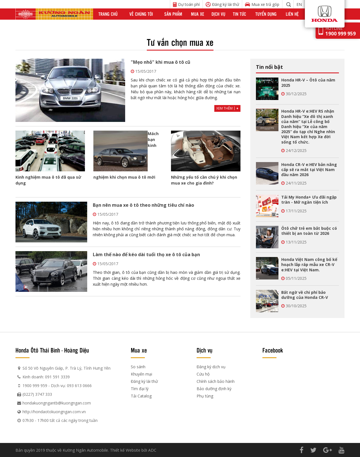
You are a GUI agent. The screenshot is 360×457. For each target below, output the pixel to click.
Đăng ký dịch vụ (211, 366)
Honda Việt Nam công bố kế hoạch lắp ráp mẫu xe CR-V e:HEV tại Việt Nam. (309, 264)
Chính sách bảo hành (216, 381)
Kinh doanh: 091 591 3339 (46, 376)
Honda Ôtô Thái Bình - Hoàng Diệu (52, 350)
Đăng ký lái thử (144, 381)
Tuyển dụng (265, 14)
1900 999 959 (34, 385)
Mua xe (197, 14)
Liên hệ (292, 14)
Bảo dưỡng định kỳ (214, 388)
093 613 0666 (79, 385)
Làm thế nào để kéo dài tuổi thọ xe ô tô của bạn (146, 254)
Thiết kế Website (125, 450)
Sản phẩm (173, 14)
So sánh (138, 366)
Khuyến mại (141, 374)
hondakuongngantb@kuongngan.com (56, 403)
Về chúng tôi (141, 14)
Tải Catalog (141, 396)
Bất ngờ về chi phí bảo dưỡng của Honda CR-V (304, 295)
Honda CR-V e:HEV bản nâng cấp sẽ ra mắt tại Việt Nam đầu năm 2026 (309, 169)
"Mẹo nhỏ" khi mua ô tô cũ (160, 62)
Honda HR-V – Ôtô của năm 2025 (308, 82)
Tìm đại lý (139, 388)
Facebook (272, 350)
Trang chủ (108, 14)
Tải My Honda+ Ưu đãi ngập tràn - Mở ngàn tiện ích (309, 199)
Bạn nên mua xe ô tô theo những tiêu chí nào (143, 205)
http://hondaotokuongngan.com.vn (54, 411)
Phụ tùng (205, 396)
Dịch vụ (218, 14)
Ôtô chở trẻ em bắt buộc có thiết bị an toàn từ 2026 (309, 231)
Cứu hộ (203, 374)
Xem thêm (227, 108)
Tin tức (239, 14)
